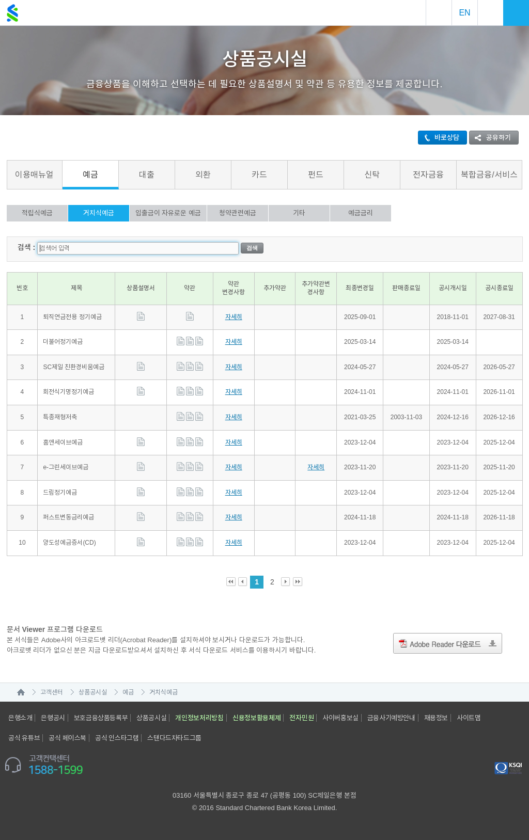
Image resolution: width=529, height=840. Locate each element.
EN (464, 12)
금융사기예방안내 (391, 718)
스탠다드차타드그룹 (174, 738)
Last (298, 582)
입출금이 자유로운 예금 (168, 213)
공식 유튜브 (24, 738)
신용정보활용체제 (256, 718)
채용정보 (436, 718)
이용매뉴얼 (34, 174)
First (231, 582)
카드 (259, 174)
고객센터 (51, 692)
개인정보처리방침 (199, 718)
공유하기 (490, 137)
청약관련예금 (237, 213)
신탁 (372, 174)
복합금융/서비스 (489, 174)
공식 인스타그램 (116, 738)
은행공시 (53, 718)
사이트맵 (468, 718)
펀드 (315, 174)
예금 (90, 174)
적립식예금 (37, 213)
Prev (243, 582)
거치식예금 (98, 213)
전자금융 (428, 174)
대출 (146, 174)
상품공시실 (93, 692)
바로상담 (438, 137)
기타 (299, 213)
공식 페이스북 (67, 738)
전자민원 (301, 718)
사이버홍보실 (340, 718)
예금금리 (360, 213)
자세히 (233, 317)
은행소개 (20, 718)
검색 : (27, 247)
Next (286, 582)
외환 (203, 174)
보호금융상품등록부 (101, 718)
